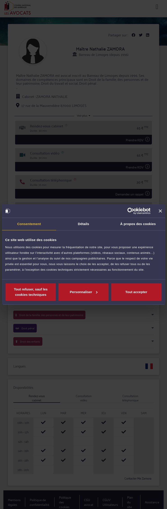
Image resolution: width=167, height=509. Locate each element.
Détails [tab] (83, 224)
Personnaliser (84, 292)
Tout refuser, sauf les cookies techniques (31, 292)
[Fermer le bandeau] (160, 210)
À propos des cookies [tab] (138, 224)
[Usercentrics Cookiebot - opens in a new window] (130, 211)
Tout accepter (136, 292)
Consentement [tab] (29, 224)
